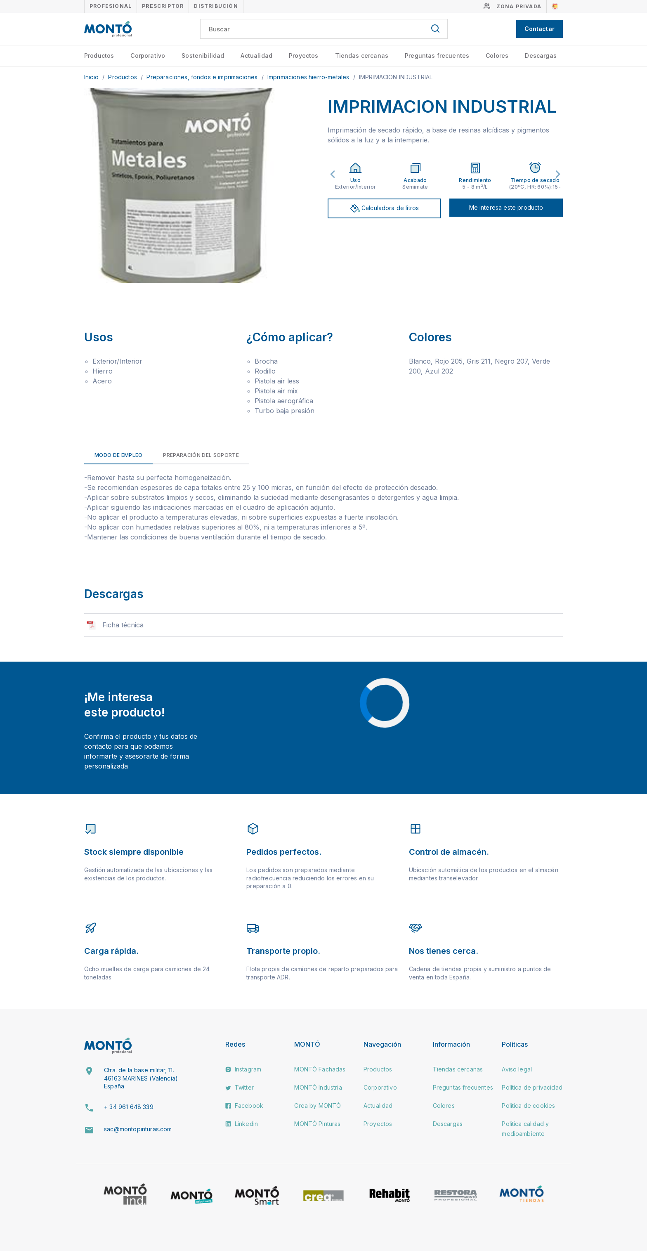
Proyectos (303, 55)
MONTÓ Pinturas (317, 1123)
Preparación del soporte (200, 455)
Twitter (239, 1087)
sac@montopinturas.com (138, 1129)
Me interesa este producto (506, 207)
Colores (497, 55)
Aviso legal (517, 1069)
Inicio (92, 76)
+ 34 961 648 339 (128, 1106)
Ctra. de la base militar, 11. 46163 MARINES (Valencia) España (141, 1078)
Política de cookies (528, 1105)
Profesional (111, 6)
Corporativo (147, 55)
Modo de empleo (118, 455)
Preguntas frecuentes (437, 55)
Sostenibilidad (203, 55)
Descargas (540, 55)
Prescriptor (163, 6)
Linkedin (241, 1123)
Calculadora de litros (384, 208)
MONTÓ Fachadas (319, 1069)
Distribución (216, 6)
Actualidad (256, 55)
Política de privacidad (532, 1087)
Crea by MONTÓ (317, 1105)
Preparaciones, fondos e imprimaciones (202, 76)
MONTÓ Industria (318, 1087)
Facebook (244, 1105)
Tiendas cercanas (362, 55)
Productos (99, 55)
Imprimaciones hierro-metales (309, 76)
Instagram (243, 1069)
